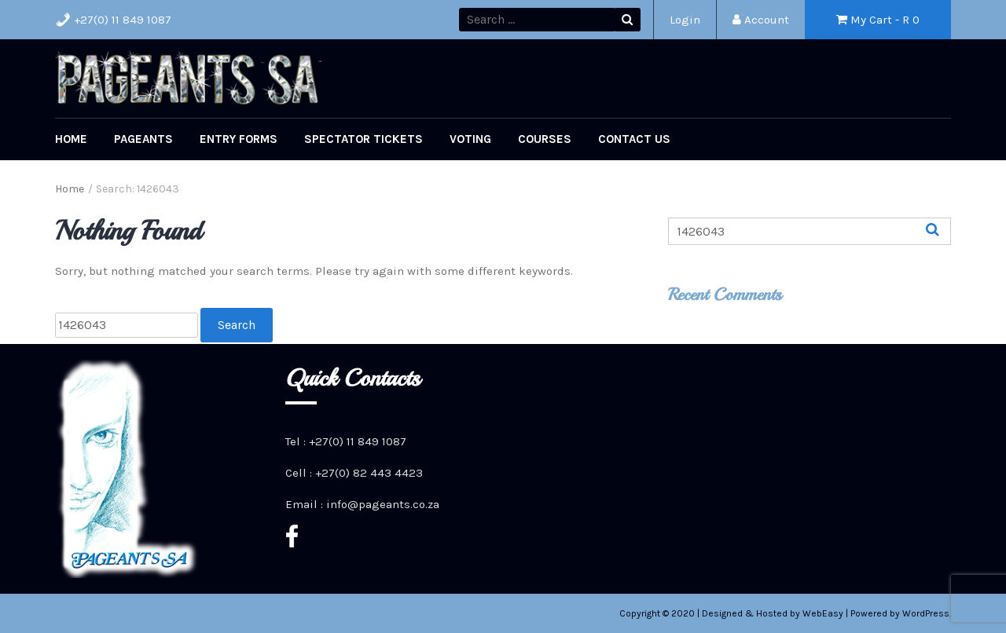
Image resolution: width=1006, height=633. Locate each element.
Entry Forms (238, 139)
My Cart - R (878, 20)
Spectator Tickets (363, 139)
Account (760, 20)
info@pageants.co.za (382, 504)
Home (71, 139)
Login (685, 20)
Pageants (143, 139)
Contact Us (634, 139)
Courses (544, 139)
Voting (470, 139)
